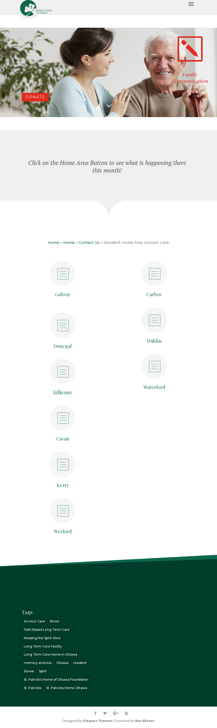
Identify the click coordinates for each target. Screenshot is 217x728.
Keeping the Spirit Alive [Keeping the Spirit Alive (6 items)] (42, 638)
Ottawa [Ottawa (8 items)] (62, 663)
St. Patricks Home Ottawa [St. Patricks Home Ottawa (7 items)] (66, 688)
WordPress (144, 721)
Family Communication (190, 77)
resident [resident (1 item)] (80, 663)
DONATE (35, 97)
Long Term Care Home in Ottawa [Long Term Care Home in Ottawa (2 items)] (50, 654)
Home (53, 242)
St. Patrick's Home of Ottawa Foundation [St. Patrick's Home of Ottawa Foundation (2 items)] (56, 679)
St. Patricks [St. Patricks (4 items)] (32, 688)
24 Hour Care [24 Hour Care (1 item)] (34, 621)
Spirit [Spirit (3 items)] (43, 671)
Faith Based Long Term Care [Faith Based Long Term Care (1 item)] (46, 630)
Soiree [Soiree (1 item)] (29, 671)
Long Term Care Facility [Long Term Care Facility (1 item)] (43, 646)
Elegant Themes (97, 721)
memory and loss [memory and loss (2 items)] (37, 663)
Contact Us (89, 242)
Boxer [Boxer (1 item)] (55, 621)
